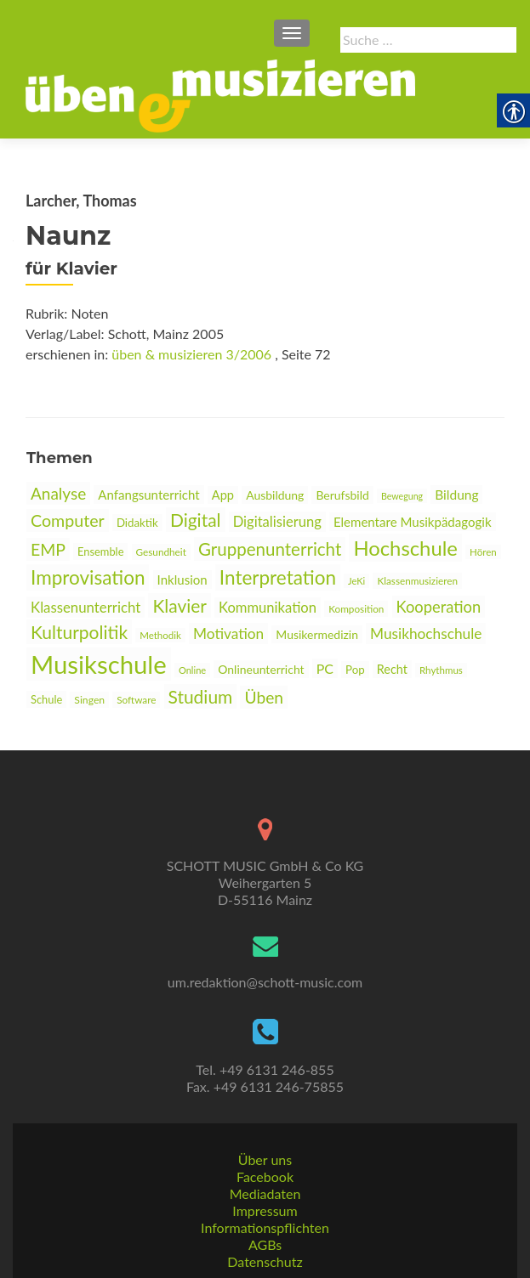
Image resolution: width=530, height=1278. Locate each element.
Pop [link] (355, 669)
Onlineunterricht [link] (261, 669)
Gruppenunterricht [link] (269, 549)
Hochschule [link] (405, 547)
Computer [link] (68, 520)
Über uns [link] (265, 1159)
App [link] (223, 495)
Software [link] (136, 699)
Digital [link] (195, 519)
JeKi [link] (356, 580)
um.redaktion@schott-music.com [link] (265, 982)
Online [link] (192, 670)
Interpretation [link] (277, 577)
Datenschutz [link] (264, 1261)
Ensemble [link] (100, 551)
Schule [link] (46, 699)
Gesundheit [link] (161, 552)
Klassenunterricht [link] (85, 607)
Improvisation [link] (88, 577)
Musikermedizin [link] (317, 634)
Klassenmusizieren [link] (417, 580)
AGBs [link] (265, 1244)
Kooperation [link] (439, 606)
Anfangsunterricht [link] (148, 494)
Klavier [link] (179, 605)
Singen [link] (89, 699)
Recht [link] (392, 669)
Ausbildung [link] (275, 495)
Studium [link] (200, 696)
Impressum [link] (264, 1210)
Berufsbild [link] (342, 495)
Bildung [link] (456, 494)
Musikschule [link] (99, 664)
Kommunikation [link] (267, 607)
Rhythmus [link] (441, 670)
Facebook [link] (265, 1176)
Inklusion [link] (182, 579)
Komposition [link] (356, 608)
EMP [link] (48, 549)
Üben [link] (263, 697)
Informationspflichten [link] (265, 1227)
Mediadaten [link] (265, 1193)
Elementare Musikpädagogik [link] (412, 521)
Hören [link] (483, 551)
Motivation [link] (228, 633)
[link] (220, 94)
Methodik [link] (160, 635)
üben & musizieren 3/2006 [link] (191, 354)
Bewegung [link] (402, 495)
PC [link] (324, 668)
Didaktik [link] (137, 522)
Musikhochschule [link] (426, 633)
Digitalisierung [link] (277, 521)
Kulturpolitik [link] (79, 631)
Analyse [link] (58, 493)
